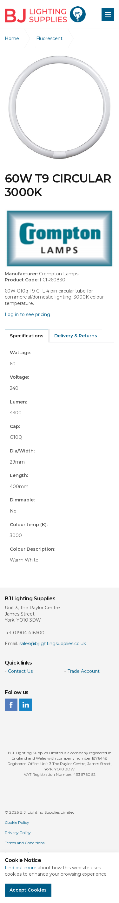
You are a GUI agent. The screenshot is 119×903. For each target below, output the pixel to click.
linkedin (25, 705)
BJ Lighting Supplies (45, 14)
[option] (59, 107)
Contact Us (20, 671)
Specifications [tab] (26, 336)
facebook (11, 705)
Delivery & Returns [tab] (75, 336)
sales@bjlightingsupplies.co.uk (52, 643)
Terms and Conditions (24, 842)
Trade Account (84, 671)
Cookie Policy (17, 822)
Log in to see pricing (27, 314)
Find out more (20, 868)
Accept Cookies (28, 890)
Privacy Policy (18, 832)
